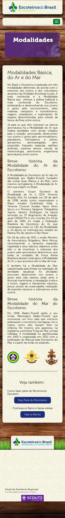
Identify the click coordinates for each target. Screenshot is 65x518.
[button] (32, 400)
